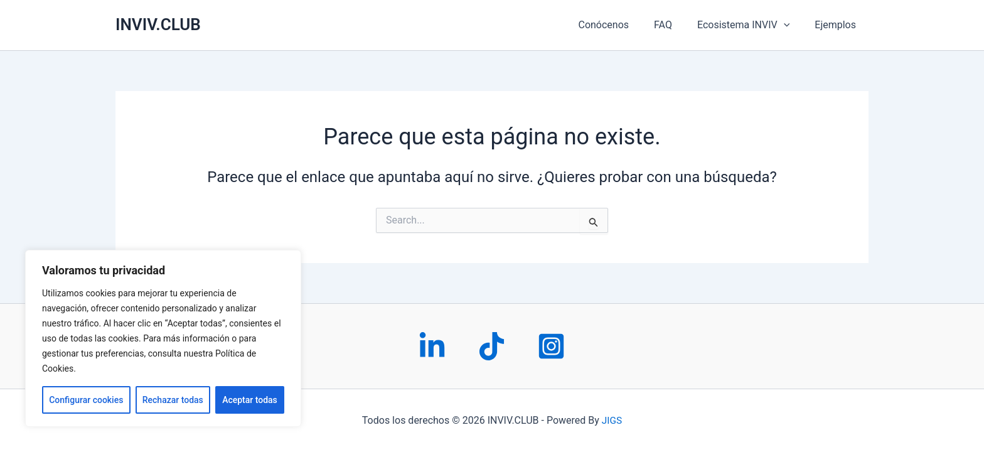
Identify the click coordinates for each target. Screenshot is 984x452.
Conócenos (621, 25)
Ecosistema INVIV (751, 25)
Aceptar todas (249, 400)
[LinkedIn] (432, 346)
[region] (163, 338)
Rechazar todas (172, 400)
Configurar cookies (86, 400)
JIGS (612, 420)
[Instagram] (551, 346)
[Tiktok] (492, 346)
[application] (791, 25)
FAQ (675, 25)
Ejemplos (837, 25)
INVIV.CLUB (158, 24)
